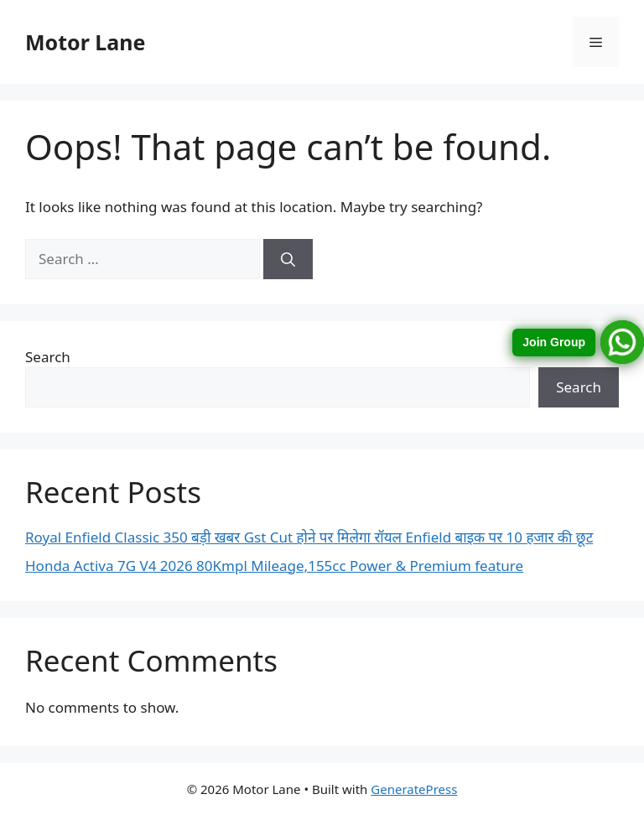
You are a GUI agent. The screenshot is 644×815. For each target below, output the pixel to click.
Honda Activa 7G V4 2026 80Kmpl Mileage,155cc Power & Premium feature (274, 565)
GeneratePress (414, 789)
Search (47, 356)
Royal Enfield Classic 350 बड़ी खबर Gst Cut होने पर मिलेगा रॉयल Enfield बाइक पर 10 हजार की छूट (309, 537)
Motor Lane (85, 42)
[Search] (288, 259)
